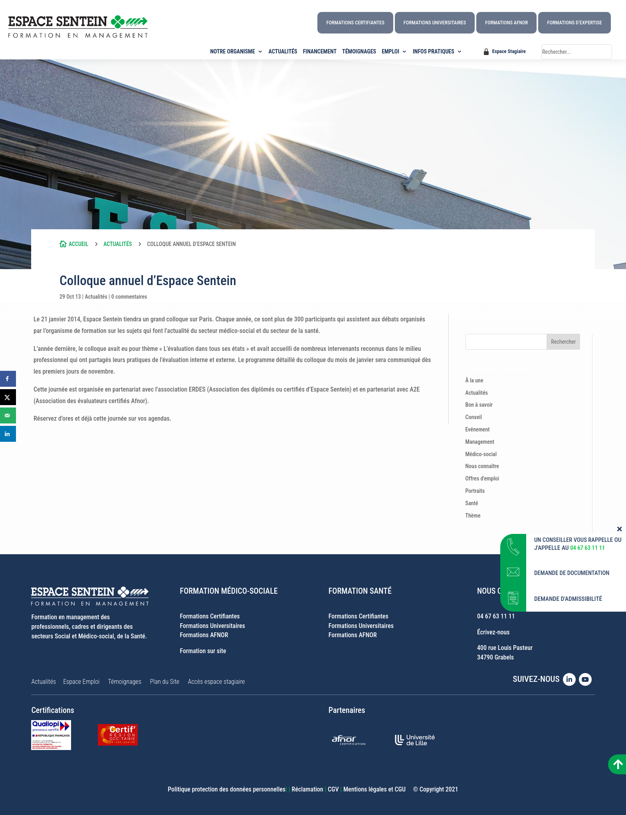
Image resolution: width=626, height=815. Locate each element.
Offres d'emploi (482, 478)
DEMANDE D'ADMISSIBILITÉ (568, 604)
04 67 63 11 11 (496, 616)
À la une (474, 380)
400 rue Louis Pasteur (505, 648)
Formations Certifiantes (355, 23)
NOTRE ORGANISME (232, 52)
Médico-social (481, 454)
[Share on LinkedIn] (8, 434)
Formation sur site (203, 651)
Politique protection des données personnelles (226, 789)
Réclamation (307, 789)
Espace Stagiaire (509, 51)
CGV (333, 789)
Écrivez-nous (493, 632)
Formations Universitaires (435, 23)
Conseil (474, 417)
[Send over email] (8, 415)
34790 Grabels (495, 657)
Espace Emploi (81, 681)
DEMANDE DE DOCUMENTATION (573, 578)
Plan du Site (165, 681)
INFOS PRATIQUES (433, 52)
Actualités (117, 244)
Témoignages (125, 681)
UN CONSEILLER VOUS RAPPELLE (575, 545)
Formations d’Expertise (574, 23)
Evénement (478, 429)
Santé (472, 503)
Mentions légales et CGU (374, 789)
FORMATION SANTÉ (360, 591)
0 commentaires (129, 296)
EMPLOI (390, 52)
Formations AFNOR (506, 23)
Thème (473, 515)
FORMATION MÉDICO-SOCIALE (229, 591)
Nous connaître (482, 466)
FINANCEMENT (320, 52)
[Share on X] (8, 397)
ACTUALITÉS (283, 52)
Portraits (475, 491)
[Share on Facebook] (8, 379)
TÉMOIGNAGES (359, 52)
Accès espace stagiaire (216, 681)
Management (480, 442)
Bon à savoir (479, 405)
